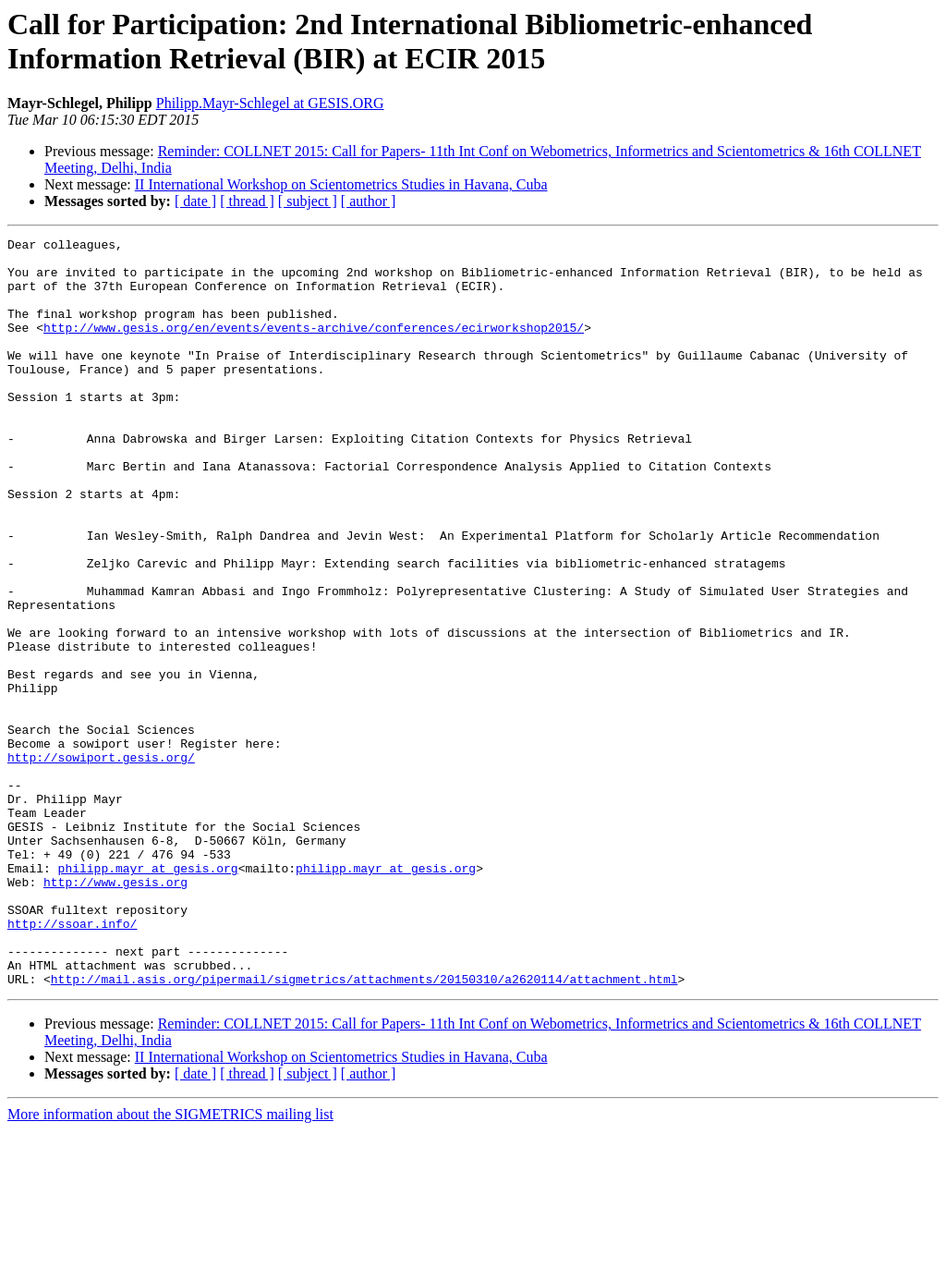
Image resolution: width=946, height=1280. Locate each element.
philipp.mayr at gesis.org (148, 995)
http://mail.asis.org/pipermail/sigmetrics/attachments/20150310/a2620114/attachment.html (364, 1128)
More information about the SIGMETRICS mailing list (170, 1264)
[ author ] (368, 201)
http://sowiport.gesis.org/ (101, 862)
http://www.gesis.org (115, 1012)
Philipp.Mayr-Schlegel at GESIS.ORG (270, 103)
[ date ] (195, 201)
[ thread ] (247, 201)
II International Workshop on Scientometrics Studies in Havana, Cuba (341, 184)
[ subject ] (307, 201)
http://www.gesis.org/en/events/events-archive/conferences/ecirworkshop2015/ (313, 346)
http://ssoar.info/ (72, 1062)
